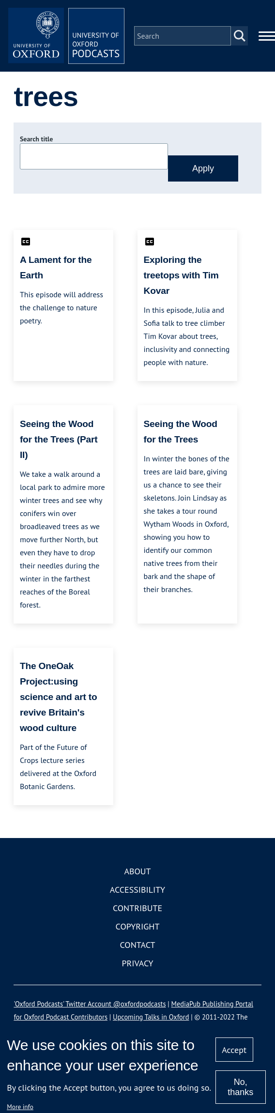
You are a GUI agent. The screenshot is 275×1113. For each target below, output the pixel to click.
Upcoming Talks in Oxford (151, 1017)
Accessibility (137, 889)
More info (20, 1106)
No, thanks (240, 1087)
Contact (137, 944)
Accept (234, 1049)
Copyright (138, 926)
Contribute (137, 908)
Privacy (137, 963)
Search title (36, 139)
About (137, 871)
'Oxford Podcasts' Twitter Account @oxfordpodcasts (90, 1003)
